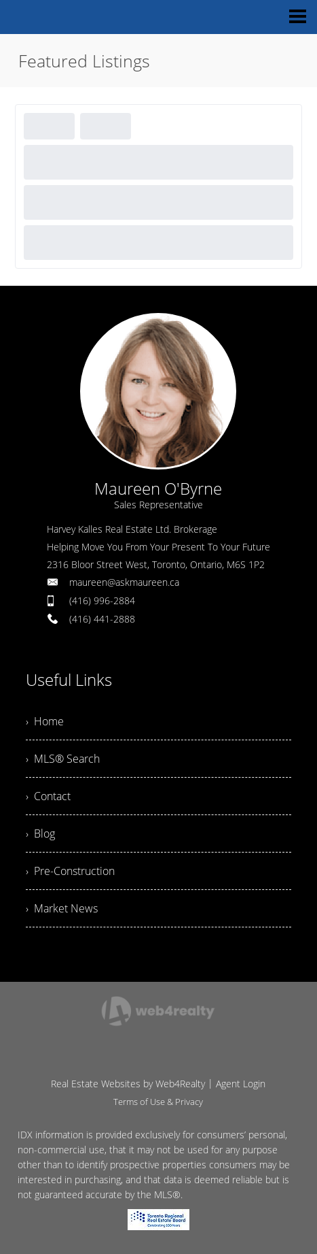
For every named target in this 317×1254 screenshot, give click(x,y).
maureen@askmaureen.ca (124, 582)
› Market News (62, 908)
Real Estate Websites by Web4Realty (128, 1083)
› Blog (40, 833)
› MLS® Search (63, 758)
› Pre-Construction (70, 870)
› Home (45, 721)
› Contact (48, 796)
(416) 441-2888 (102, 618)
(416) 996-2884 (102, 600)
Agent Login (240, 1083)
